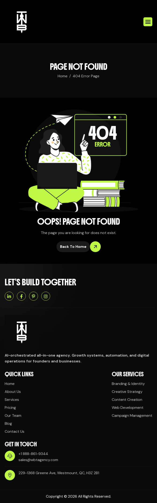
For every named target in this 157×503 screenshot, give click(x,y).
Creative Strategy (127, 391)
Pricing (10, 407)
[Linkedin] (9, 296)
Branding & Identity (128, 383)
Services (12, 399)
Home (10, 383)
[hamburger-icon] (147, 21)
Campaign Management (132, 415)
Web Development (127, 407)
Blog (8, 423)
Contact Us (14, 431)
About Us (13, 391)
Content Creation (127, 399)
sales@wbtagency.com (38, 459)
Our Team (13, 415)
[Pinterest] (33, 296)
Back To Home (75, 246)
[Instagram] (45, 296)
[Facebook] (21, 296)
